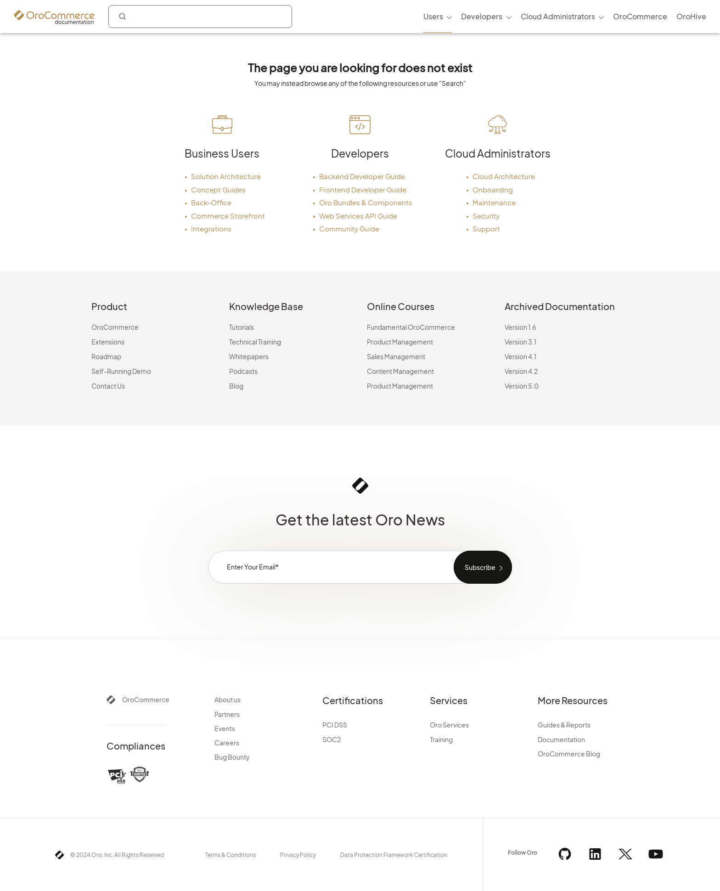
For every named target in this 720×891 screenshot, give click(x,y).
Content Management (400, 371)
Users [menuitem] (433, 16)
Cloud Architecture (503, 176)
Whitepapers (249, 356)
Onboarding (492, 189)
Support (486, 228)
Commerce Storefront (228, 215)
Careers (226, 743)
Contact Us (108, 386)
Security (486, 215)
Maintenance (494, 202)
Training (441, 739)
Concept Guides (218, 189)
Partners (227, 714)
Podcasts (243, 371)
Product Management (400, 342)
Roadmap (106, 356)
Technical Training (255, 342)
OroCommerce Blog (569, 754)
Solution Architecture (226, 176)
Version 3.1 (520, 342)
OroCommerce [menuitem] (640, 16)
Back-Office (211, 202)
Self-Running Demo (121, 371)
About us (227, 699)
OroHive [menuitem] (691, 16)
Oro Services (449, 725)
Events (224, 728)
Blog (236, 386)
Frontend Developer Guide (362, 189)
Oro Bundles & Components (365, 202)
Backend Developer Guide (362, 176)
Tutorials (241, 327)
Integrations (211, 228)
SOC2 (331, 739)
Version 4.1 (520, 356)
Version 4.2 (521, 371)
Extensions (107, 342)
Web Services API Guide (358, 215)
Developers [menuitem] (481, 16)
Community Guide (349, 228)
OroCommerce (115, 327)
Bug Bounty (232, 757)
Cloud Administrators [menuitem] (558, 16)
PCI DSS (334, 725)
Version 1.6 (520, 327)
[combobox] (200, 17)
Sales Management (396, 356)
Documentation (561, 739)
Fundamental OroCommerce (411, 327)
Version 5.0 (522, 386)
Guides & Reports (564, 725)
